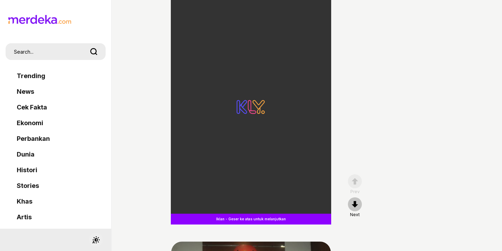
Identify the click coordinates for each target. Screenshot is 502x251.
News (25, 91)
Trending (31, 75)
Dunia (26, 154)
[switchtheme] (96, 240)
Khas (24, 201)
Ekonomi (30, 123)
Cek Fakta (32, 107)
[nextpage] (355, 207)
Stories (28, 185)
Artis (24, 217)
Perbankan (33, 138)
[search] (94, 51)
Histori (27, 170)
